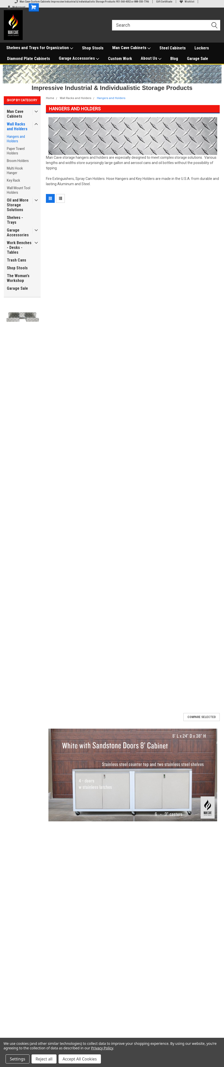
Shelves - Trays (15, 220)
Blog (174, 58)
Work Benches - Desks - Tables (19, 247)
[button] (132, 775)
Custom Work (120, 58)
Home (50, 98)
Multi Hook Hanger (15, 170)
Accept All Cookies (80, 1059)
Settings (17, 1059)
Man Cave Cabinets (131, 48)
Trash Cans (16, 260)
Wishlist (187, 1)
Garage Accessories (79, 58)
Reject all (44, 1059)
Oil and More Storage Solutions (18, 205)
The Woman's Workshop (18, 278)
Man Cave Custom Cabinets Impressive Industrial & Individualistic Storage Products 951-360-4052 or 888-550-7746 (82, 1)
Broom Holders (18, 160)
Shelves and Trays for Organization (39, 48)
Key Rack (13, 180)
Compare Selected (201, 717)
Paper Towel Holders (16, 150)
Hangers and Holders (16, 138)
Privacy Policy (102, 1048)
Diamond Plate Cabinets (28, 58)
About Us (151, 58)
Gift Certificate (164, 1)
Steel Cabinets (172, 47)
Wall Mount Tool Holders (18, 190)
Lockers (201, 47)
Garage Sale (197, 58)
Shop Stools (92, 47)
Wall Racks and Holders (17, 126)
